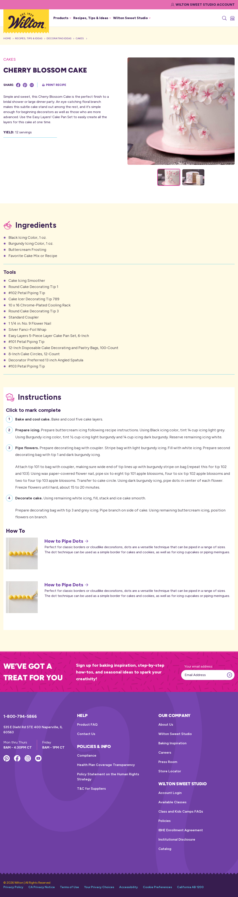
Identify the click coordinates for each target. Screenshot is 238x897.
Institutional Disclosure (176, 839)
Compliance (86, 755)
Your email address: (198, 666)
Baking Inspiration (172, 743)
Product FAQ (87, 724)
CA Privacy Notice (41, 887)
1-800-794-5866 (20, 716)
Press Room (167, 762)
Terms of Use (69, 887)
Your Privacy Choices (99, 887)
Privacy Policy (13, 887)
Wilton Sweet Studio (175, 734)
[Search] (224, 18)
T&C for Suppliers (91, 789)
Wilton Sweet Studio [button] (132, 18)
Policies (164, 821)
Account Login (170, 793)
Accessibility (128, 887)
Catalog (164, 849)
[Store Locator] (232, 18)
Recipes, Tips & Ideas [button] (92, 18)
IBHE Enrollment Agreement (180, 830)
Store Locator (169, 771)
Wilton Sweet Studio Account (203, 5)
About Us (165, 724)
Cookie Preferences (157, 887)
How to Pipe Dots (66, 541)
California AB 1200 (190, 887)
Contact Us (86, 734)
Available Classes (172, 802)
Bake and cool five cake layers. (59, 419)
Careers (164, 752)
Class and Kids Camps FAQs (180, 811)
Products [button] (62, 18)
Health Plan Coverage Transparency (106, 765)
